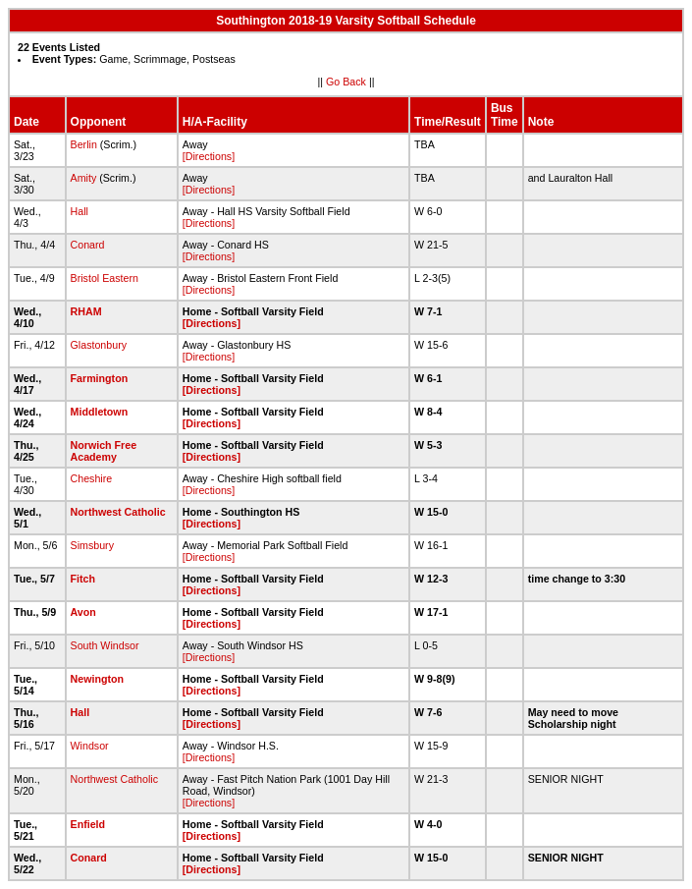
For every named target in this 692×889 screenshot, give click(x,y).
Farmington (100, 378)
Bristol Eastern (104, 278)
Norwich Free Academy (104, 451)
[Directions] (209, 156)
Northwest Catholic (118, 512)
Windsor (90, 745)
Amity (84, 178)
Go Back (346, 81)
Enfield (88, 824)
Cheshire (92, 478)
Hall (79, 211)
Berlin (84, 144)
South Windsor (105, 645)
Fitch (83, 578)
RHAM (86, 311)
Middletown (100, 411)
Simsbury (92, 545)
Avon (83, 612)
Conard (88, 244)
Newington (97, 679)
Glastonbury (99, 345)
